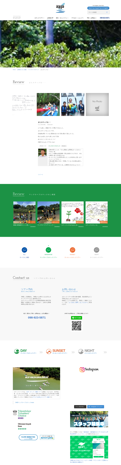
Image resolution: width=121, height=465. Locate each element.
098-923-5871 (104, 18)
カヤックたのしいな (91, 225)
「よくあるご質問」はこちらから (77, 302)
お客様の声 (50, 18)
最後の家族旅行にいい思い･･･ (22, 225)
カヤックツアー (39, 18)
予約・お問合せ (92, 18)
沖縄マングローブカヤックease (24, 402)
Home (14, 69)
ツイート (40, 174)
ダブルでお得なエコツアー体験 (41, 397)
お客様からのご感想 (21, 69)
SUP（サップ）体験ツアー (34, 392)
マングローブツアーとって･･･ (46, 225)
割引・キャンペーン (62, 18)
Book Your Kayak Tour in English (98, 8)
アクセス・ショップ (77, 18)
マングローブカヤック (33, 69)
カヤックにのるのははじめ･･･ (70, 225)
